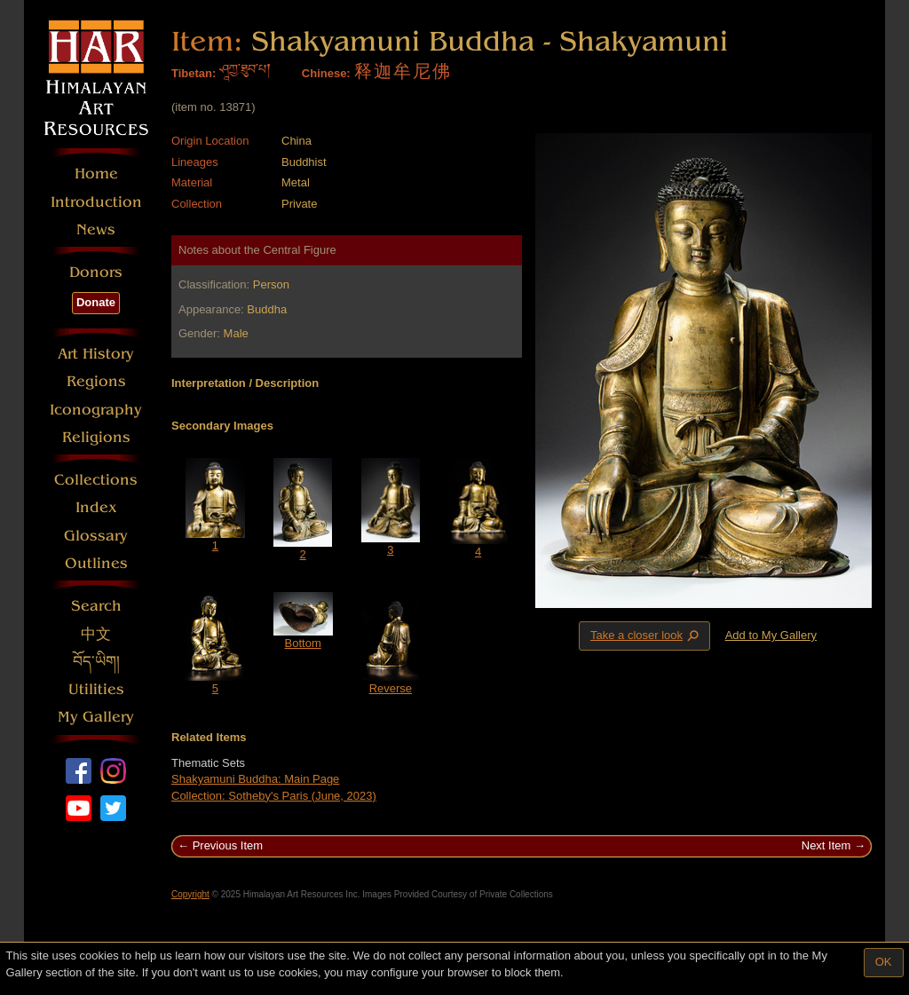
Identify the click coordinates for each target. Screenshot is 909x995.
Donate (95, 302)
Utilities (96, 689)
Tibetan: (193, 73)
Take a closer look (646, 635)
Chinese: (326, 73)
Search (96, 605)
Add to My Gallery (771, 635)
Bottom (303, 643)
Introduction (96, 201)
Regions (96, 381)
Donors (96, 272)
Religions (96, 437)
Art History (96, 353)
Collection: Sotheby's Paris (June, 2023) (273, 795)
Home (96, 173)
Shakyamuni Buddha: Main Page (255, 779)
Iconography (96, 409)
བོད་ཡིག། (96, 661)
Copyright (190, 894)
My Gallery (96, 716)
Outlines (96, 563)
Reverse (390, 688)
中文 (96, 634)
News (95, 229)
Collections (96, 479)
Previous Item (228, 845)
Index (96, 507)
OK (883, 961)
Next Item (826, 845)
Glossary (96, 535)
